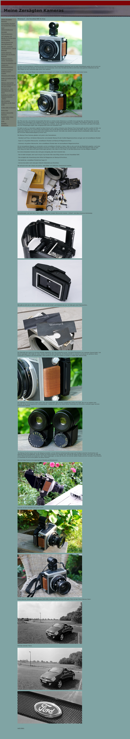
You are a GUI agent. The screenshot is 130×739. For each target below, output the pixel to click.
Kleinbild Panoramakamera (6, 33)
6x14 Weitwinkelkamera (7, 29)
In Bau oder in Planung (8, 107)
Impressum (4, 125)
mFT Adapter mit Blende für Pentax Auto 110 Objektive (8, 38)
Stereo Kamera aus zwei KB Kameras (7, 43)
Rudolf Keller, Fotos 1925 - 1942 (7, 118)
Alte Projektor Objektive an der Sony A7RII (8, 103)
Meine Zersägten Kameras (6, 20)
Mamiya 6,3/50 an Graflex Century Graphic (7, 71)
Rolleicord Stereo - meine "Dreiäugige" (7, 59)
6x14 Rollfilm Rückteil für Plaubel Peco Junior (8, 24)
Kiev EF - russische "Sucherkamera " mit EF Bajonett (8, 48)
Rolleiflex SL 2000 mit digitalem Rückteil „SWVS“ (8, 97)
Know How (4, 110)
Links (2, 121)
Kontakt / (4, 123)
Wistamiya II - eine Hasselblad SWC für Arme (7, 91)
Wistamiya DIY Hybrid (8, 76)
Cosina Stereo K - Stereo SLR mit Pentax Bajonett (8, 54)
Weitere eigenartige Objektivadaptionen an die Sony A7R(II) (8, 84)
